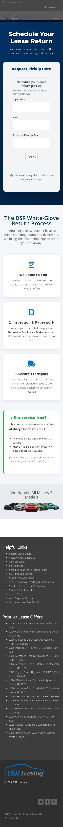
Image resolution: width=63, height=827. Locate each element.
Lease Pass (15, 594)
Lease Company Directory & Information (31, 582)
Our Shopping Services (21, 573)
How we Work (17, 561)
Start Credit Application (21, 578)
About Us (37, 814)
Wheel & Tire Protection (22, 590)
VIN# (15, 117)
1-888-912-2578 (52, 7)
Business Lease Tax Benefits (25, 602)
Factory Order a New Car (22, 557)
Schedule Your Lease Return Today (28, 569)
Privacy (27, 814)
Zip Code (19, 99)
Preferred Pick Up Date (26, 135)
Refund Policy (12, 818)
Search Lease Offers (20, 553)
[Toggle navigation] (55, 17)
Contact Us (16, 814)
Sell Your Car (16, 565)
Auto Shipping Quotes (21, 598)
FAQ (6, 814)
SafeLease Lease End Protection (27, 586)
